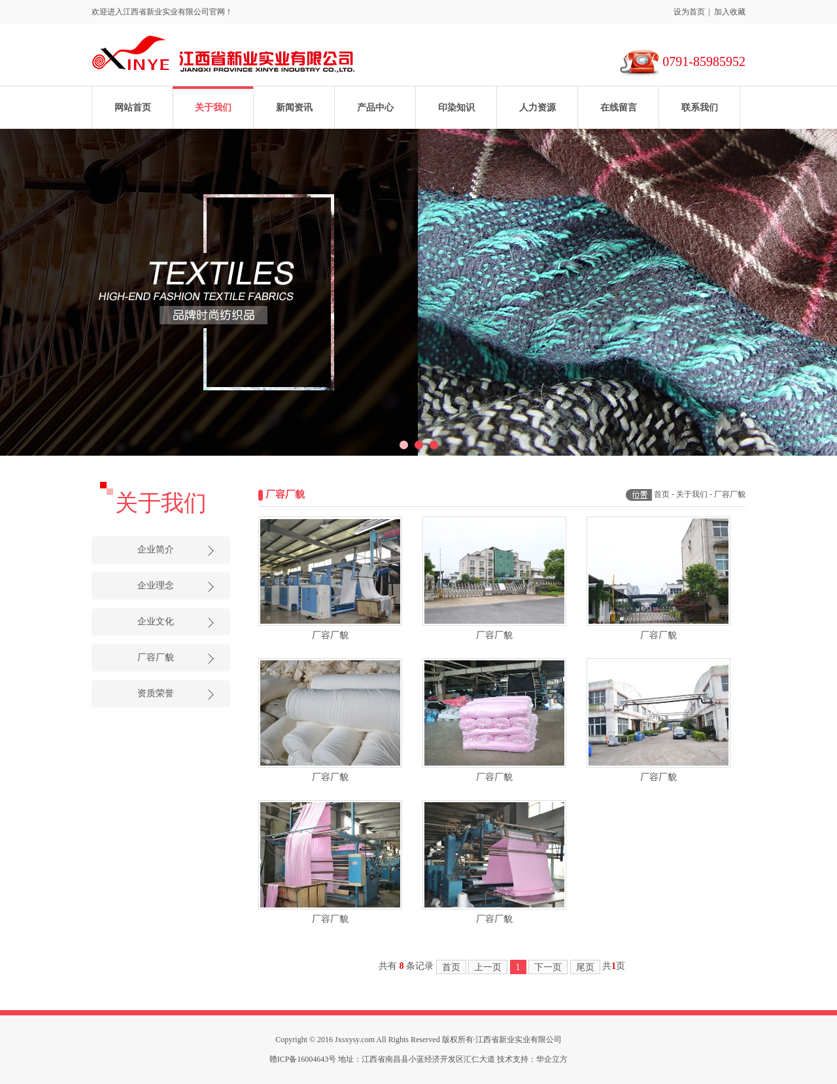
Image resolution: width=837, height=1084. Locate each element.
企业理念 (155, 585)
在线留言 (618, 107)
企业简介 (155, 549)
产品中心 (375, 107)
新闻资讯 (294, 107)
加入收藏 (729, 11)
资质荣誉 (155, 693)
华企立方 (552, 1059)
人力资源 (537, 107)
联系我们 (699, 107)
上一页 (488, 967)
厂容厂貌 (155, 657)
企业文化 (155, 621)
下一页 (548, 967)
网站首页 (132, 107)
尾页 (585, 967)
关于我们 (213, 107)
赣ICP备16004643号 (303, 1059)
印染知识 (456, 107)
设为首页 (689, 11)
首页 (662, 494)
